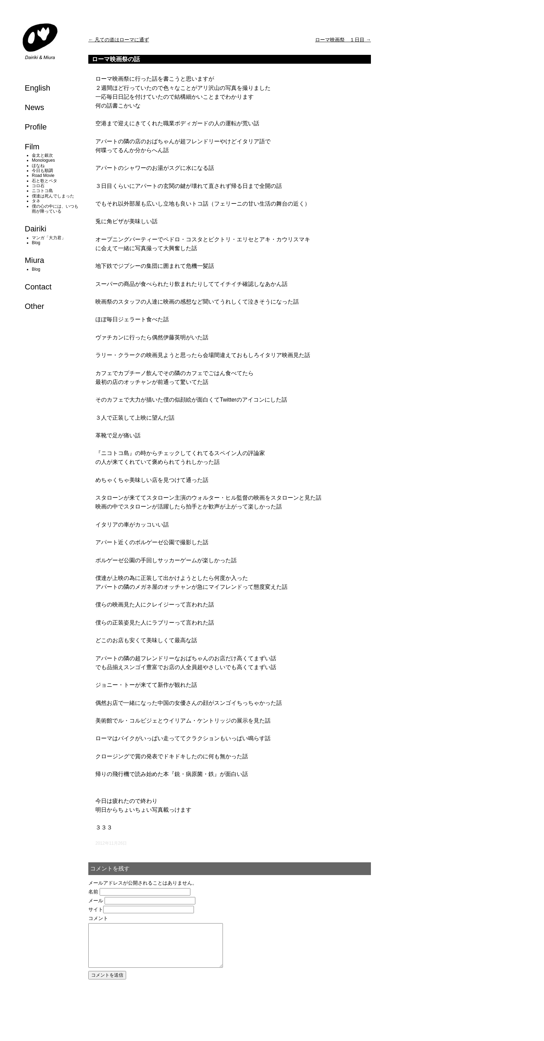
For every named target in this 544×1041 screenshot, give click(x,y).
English (37, 88)
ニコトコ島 (42, 190)
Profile (36, 126)
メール (95, 900)
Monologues (43, 160)
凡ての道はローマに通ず (118, 39)
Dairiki (35, 228)
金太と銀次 (42, 155)
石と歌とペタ (44, 180)
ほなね (38, 165)
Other (34, 306)
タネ (36, 201)
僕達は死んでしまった (53, 196)
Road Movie (43, 175)
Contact (38, 286)
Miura (34, 260)
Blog (36, 242)
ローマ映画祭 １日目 (343, 39)
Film (32, 146)
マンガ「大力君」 (49, 237)
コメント (98, 918)
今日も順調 (42, 170)
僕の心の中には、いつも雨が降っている (55, 209)
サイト (95, 909)
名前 (93, 892)
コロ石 (38, 185)
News (34, 107)
